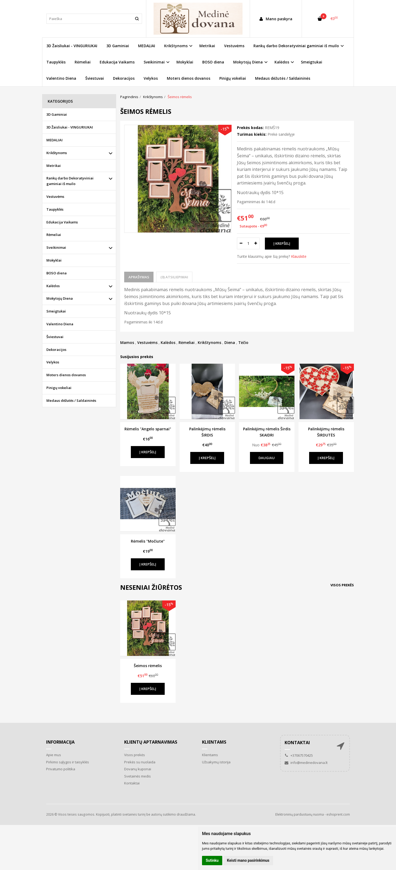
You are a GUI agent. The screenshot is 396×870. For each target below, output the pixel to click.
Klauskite (298, 256)
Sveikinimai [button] (154, 62)
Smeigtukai (311, 62)
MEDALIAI (146, 45)
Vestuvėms (234, 45)
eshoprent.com (338, 814)
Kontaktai (132, 783)
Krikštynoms (209, 342)
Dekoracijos (124, 78)
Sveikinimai (56, 247)
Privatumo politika (60, 769)
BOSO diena (213, 62)
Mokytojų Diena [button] (248, 62)
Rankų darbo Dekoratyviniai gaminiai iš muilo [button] (296, 45)
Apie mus (53, 754)
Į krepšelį (147, 452)
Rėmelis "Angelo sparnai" (147, 428)
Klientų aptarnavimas (150, 742)
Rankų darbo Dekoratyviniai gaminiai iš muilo (70, 181)
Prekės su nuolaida (139, 762)
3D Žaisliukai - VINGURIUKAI (71, 45)
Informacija (60, 742)
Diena (229, 342)
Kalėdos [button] (281, 62)
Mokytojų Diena (59, 298)
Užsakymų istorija (216, 762)
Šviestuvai (94, 78)
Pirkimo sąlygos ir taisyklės (67, 762)
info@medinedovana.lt (306, 762)
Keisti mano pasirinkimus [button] (248, 860)
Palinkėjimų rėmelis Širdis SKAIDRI (266, 431)
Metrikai (207, 45)
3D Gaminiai (117, 45)
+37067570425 (299, 755)
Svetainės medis (137, 776)
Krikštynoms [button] (176, 45)
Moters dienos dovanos (188, 78)
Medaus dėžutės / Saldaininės (282, 78)
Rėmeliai (83, 62)
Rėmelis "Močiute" (148, 541)
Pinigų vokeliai (232, 78)
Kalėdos (168, 342)
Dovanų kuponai (137, 769)
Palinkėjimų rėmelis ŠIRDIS (207, 431)
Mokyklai (184, 62)
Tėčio (243, 342)
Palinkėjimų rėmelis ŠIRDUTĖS (326, 431)
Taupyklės (56, 62)
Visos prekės (342, 585)
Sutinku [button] (212, 860)
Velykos (151, 78)
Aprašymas (138, 277)
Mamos (127, 342)
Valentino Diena (61, 78)
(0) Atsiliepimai (174, 277)
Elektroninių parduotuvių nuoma (299, 814)
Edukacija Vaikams (117, 62)
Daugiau (266, 457)
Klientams (214, 742)
